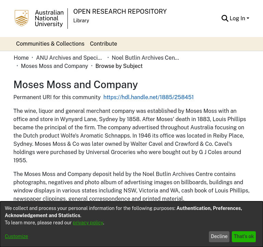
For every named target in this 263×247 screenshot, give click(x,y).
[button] (225, 18)
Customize (16, 236)
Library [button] (81, 20)
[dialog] (131, 224)
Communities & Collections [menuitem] (50, 43)
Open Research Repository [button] (120, 11)
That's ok (244, 236)
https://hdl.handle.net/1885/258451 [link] (148, 89)
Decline (219, 236)
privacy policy (88, 222)
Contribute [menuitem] (103, 43)
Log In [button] (238, 18)
